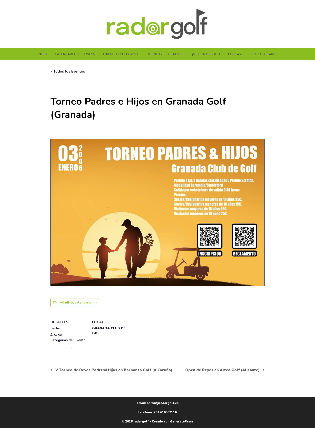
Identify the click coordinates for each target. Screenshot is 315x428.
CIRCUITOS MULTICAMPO (121, 54)
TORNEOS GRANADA (67, 351)
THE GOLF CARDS (264, 54)
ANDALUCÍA (60, 346)
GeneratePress (181, 421)
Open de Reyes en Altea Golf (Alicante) (223, 369)
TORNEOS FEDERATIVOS (165, 54)
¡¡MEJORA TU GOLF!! (206, 54)
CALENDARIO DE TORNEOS (75, 54)
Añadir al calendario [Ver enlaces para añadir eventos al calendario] (75, 302)
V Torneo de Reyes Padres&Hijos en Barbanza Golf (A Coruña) (113, 369)
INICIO (42, 54)
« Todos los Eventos (67, 71)
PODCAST (235, 54)
